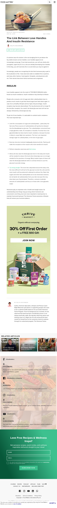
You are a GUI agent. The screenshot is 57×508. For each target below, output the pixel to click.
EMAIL (10, 458)
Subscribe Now (28, 468)
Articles (32, 484)
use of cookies (17, 504)
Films (38, 484)
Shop (44, 484)
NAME (10, 452)
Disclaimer (18, 495)
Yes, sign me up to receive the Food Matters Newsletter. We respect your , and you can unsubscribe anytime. (29, 463)
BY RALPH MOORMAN (21, 302)
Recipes (19, 484)
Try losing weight (14, 168)
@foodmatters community (14, 378)
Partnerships (26, 486)
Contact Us (16, 486)
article (9, 32)
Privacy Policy (38, 495)
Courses (13, 484)
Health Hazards (19, 32)
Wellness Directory (38, 486)
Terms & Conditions (28, 495)
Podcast (26, 484)
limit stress (32, 149)
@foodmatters (10, 359)
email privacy (46, 462)
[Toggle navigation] (54, 2)
